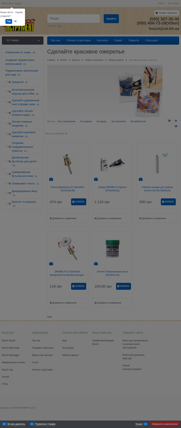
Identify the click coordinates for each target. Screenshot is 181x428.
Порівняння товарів (45, 424)
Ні (15, 21)
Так (9, 21)
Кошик (139, 424)
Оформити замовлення (165, 424)
